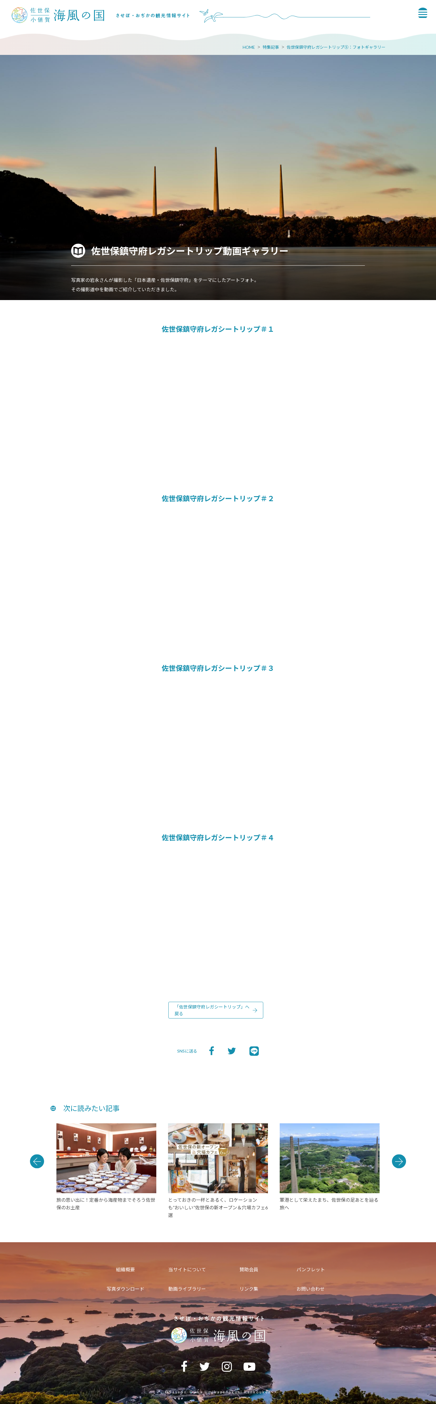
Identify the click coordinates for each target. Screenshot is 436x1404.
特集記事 (271, 47)
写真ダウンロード (125, 1289)
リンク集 (248, 1289)
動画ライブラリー (187, 1289)
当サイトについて (187, 1269)
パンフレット (310, 1269)
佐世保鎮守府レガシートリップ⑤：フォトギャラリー (336, 47)
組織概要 (125, 1269)
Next (399, 1161)
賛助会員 (248, 1269)
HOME (249, 47)
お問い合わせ (310, 1289)
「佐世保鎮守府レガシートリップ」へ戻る (212, 1010)
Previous (37, 1161)
